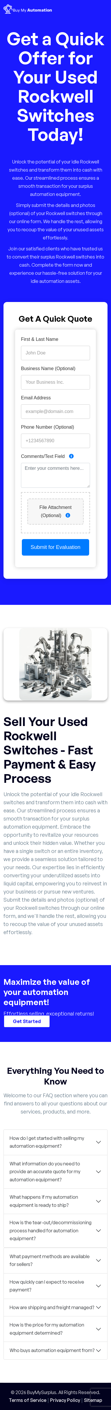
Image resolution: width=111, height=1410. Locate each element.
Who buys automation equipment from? (52, 1350)
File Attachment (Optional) (55, 511)
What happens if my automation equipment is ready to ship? (44, 1201)
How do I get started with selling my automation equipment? (47, 1142)
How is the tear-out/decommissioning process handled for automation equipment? (50, 1230)
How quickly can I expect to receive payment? (47, 1286)
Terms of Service (27, 1400)
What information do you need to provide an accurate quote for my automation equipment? (45, 1171)
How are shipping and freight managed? (52, 1307)
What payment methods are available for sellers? (50, 1260)
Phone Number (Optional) (47, 427)
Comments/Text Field (47, 456)
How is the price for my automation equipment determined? (47, 1329)
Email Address (36, 397)
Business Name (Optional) (48, 368)
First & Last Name (39, 339)
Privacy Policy (65, 1400)
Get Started (27, 1021)
